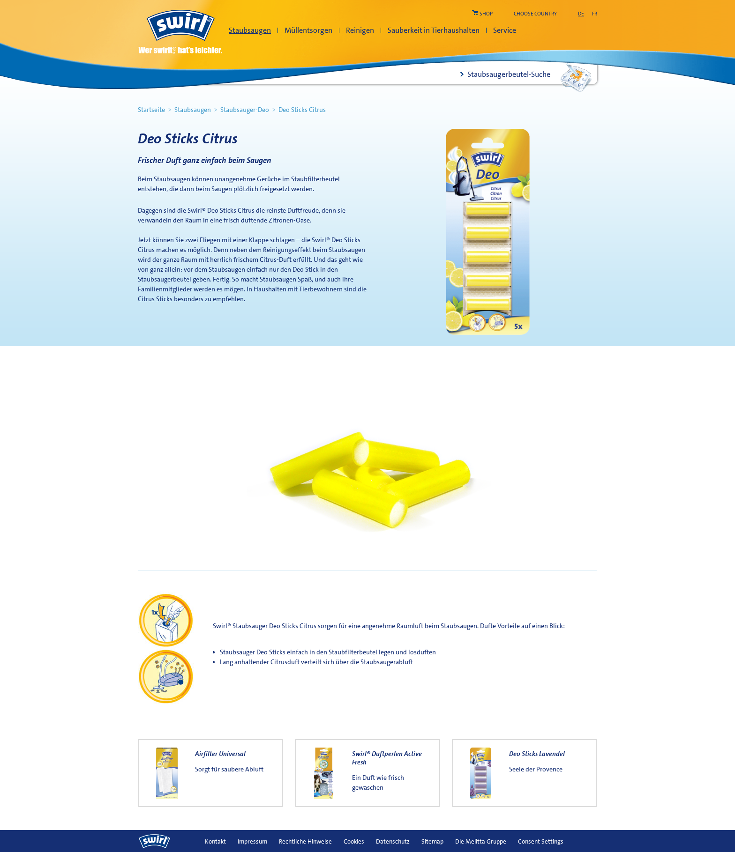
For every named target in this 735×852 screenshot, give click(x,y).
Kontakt (215, 841)
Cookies (354, 841)
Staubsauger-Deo (244, 109)
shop (486, 13)
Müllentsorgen (308, 30)
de (581, 13)
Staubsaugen (250, 30)
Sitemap (432, 841)
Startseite (151, 109)
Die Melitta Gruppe (480, 841)
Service (504, 30)
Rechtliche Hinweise (305, 841)
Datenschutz (393, 841)
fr (594, 13)
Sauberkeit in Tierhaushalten (434, 30)
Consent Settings (540, 841)
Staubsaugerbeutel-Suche (508, 74)
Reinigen (360, 30)
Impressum (252, 841)
